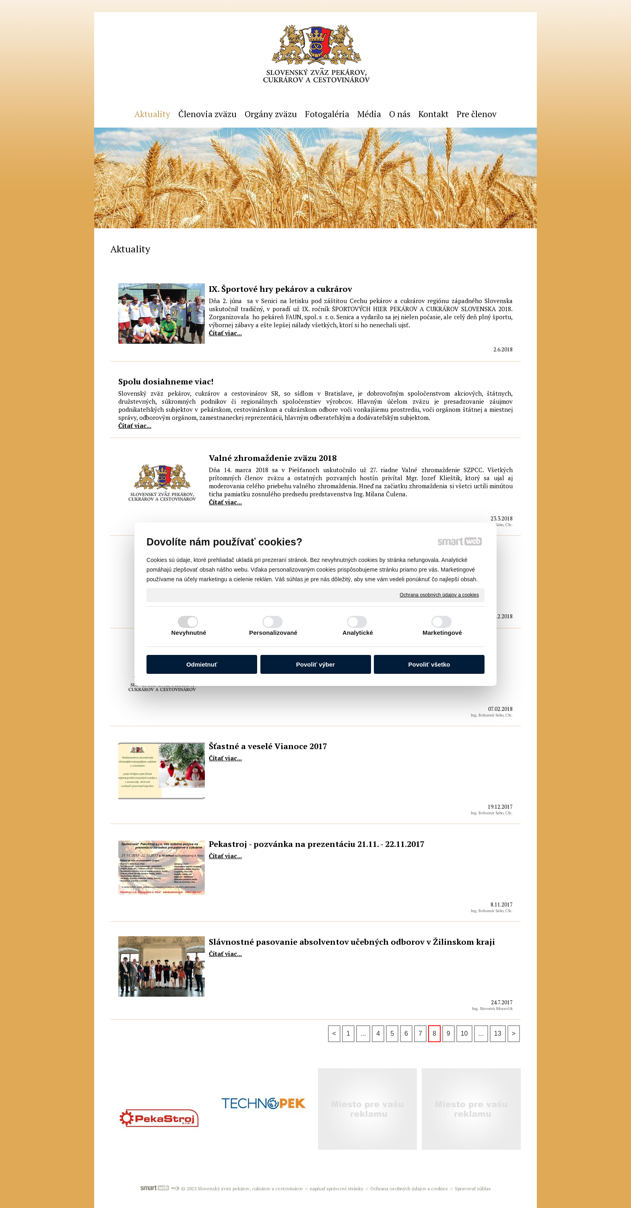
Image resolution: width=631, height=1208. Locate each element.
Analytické (357, 632)
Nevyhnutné (188, 632)
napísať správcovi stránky (336, 1188)
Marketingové (442, 632)
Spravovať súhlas (473, 1188)
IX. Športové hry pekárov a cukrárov (280, 288)
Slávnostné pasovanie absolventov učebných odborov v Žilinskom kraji (352, 941)
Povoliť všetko (429, 664)
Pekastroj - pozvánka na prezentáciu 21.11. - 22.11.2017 (317, 843)
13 (497, 1033)
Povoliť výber (315, 664)
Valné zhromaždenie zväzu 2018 (272, 457)
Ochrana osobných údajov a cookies (439, 594)
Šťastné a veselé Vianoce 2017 (268, 746)
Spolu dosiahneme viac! (165, 381)
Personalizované (273, 632)
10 (464, 1033)
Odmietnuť (201, 664)
